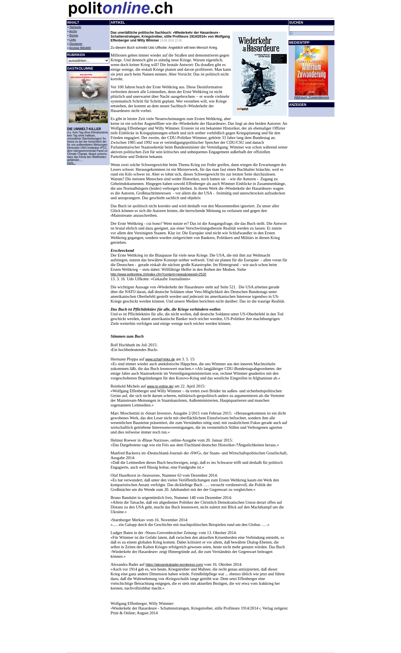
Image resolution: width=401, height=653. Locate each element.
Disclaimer (75, 43)
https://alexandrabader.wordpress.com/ (174, 565)
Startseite (75, 27)
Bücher (73, 35)
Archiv (73, 31)
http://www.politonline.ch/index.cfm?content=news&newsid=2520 (158, 274)
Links (72, 39)
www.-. (160, 359)
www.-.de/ (160, 386)
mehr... (71, 163)
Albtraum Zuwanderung (311, 97)
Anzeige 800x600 (80, 48)
